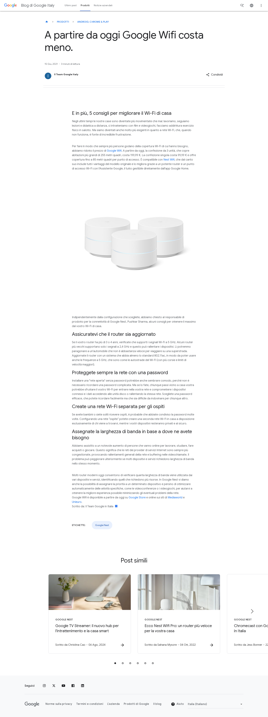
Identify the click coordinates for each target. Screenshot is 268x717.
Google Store (137, 497)
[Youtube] (63, 686)
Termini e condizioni (89, 704)
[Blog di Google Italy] (47, 22)
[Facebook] (73, 686)
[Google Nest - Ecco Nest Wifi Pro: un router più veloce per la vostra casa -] (179, 613)
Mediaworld (175, 497)
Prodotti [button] (85, 5)
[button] (214, 74)
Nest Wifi (169, 159)
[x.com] (54, 686)
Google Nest (102, 525)
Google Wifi (114, 150)
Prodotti (63, 21)
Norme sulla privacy (58, 704)
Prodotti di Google (136, 704)
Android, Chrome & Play (93, 21)
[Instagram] (44, 686)
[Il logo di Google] (32, 704)
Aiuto (177, 704)
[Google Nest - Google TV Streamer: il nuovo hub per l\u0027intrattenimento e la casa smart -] (89, 613)
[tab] (115, 663)
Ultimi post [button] (71, 5)
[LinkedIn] (82, 686)
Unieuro (77, 502)
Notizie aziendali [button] (103, 5)
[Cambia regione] (215, 704)
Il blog (157, 704)
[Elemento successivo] (252, 611)
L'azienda (113, 704)
